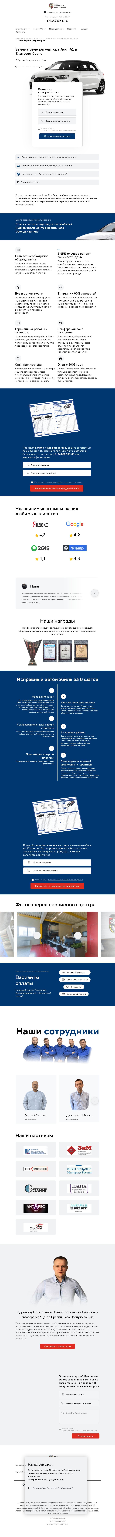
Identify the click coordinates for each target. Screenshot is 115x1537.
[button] (95, 593)
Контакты (20, 32)
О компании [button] (21, 29)
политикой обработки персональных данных (58, 130)
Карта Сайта (20, 1472)
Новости (71, 29)
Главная (19, 38)
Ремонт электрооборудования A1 (62, 38)
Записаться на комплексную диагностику (57, 488)
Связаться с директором (57, 1346)
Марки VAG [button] (38, 29)
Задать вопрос (85, 1436)
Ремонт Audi (32, 38)
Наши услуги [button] (55, 29)
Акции (84, 29)
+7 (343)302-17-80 (57, 20)
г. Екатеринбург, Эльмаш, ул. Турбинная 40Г (50, 1488)
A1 (41, 38)
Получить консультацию (57, 136)
